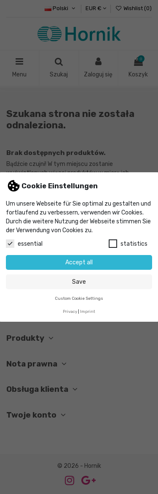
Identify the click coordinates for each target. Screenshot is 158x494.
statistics (128, 243)
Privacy (70, 311)
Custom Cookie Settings (79, 298)
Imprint (87, 311)
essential (24, 243)
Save (79, 281)
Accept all (79, 262)
